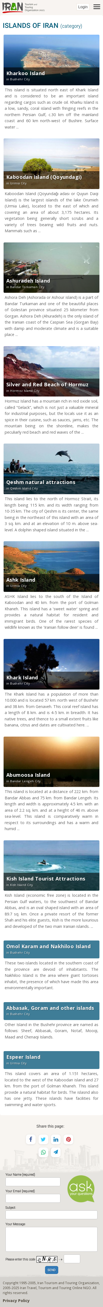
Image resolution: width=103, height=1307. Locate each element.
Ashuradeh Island (28, 280)
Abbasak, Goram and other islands (50, 1008)
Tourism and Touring (54, 1288)
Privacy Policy (16, 1300)
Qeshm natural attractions (40, 482)
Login (83, 7)
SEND (52, 1270)
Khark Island (22, 677)
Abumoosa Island (28, 775)
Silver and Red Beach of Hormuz (47, 384)
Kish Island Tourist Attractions (45, 878)
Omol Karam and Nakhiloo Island (48, 946)
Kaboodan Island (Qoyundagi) (44, 177)
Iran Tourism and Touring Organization (68, 1283)
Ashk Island (20, 579)
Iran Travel (28, 1288)
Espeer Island (23, 1057)
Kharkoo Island (25, 73)
